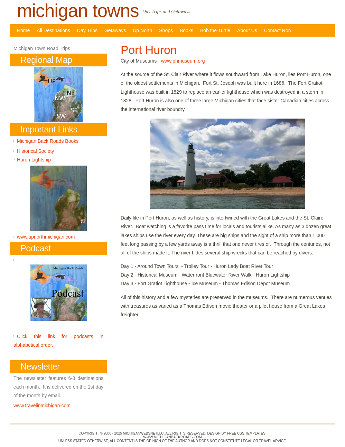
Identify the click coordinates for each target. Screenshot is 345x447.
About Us (247, 30)
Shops (166, 30)
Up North (142, 30)
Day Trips (87, 30)
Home (23, 30)
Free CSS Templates (246, 433)
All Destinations (53, 30)
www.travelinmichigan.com (42, 405)
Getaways (115, 30)
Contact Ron (277, 30)
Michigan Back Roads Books (47, 141)
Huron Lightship (34, 159)
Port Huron (149, 50)
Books (186, 30)
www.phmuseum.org (183, 61)
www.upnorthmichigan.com (46, 237)
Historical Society (35, 151)
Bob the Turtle (215, 30)
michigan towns (78, 10)
